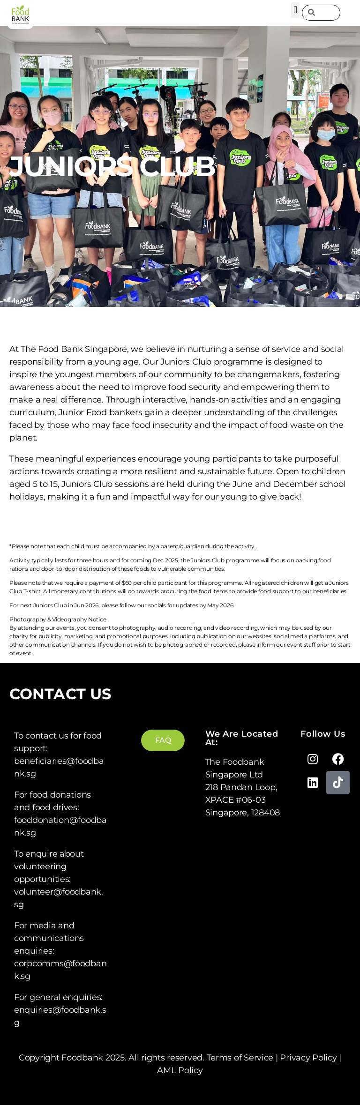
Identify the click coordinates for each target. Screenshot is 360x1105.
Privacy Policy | (310, 1058)
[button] (295, 10)
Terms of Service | (243, 1058)
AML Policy (179, 1070)
